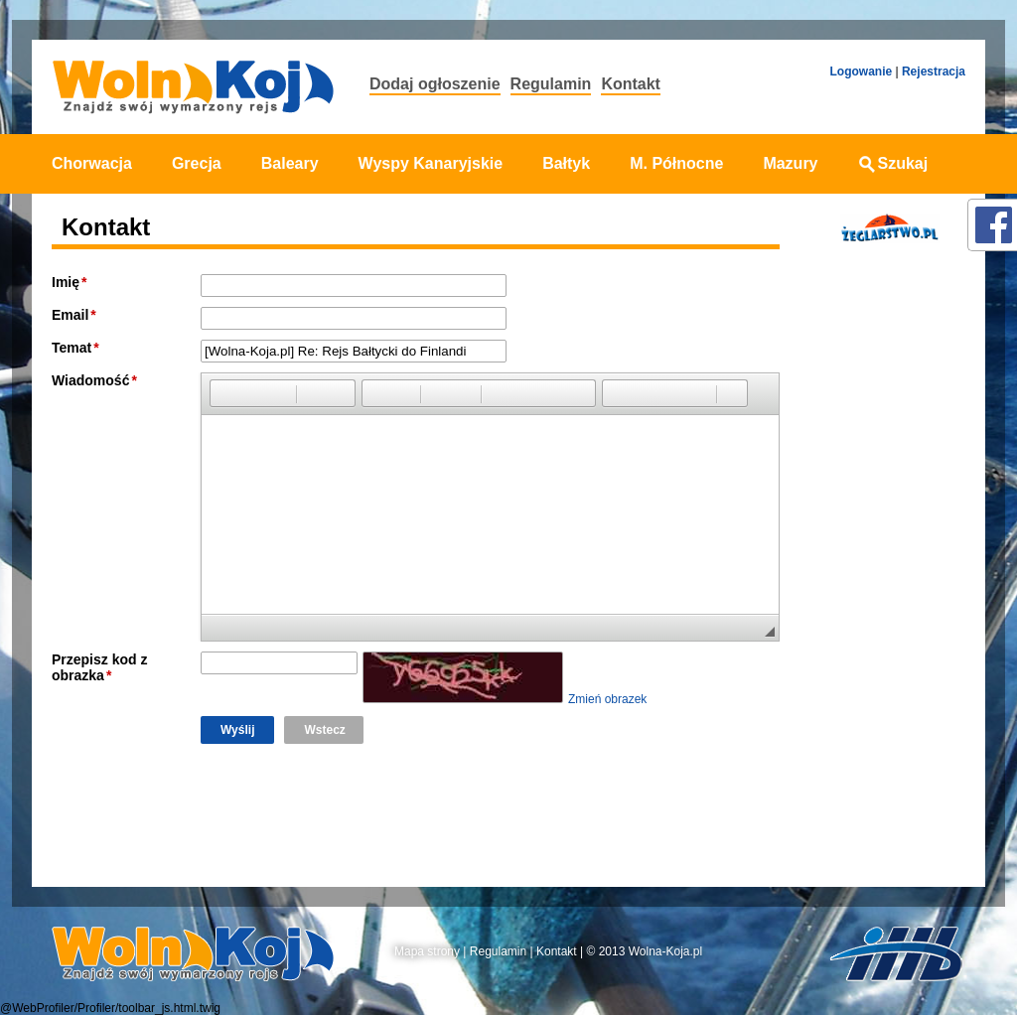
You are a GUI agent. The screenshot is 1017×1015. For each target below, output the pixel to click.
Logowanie (860, 71)
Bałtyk (566, 163)
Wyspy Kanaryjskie (431, 163)
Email (70, 315)
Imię (65, 282)
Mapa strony (427, 951)
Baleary (290, 163)
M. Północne (676, 163)
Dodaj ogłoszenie (435, 83)
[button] (224, 393)
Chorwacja (92, 163)
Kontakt (630, 83)
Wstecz (324, 730)
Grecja (196, 163)
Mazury (790, 163)
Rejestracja (933, 71)
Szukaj (893, 163)
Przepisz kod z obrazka (99, 667)
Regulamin (551, 83)
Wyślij (237, 730)
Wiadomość (90, 380)
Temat (71, 348)
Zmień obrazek (607, 699)
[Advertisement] (883, 569)
